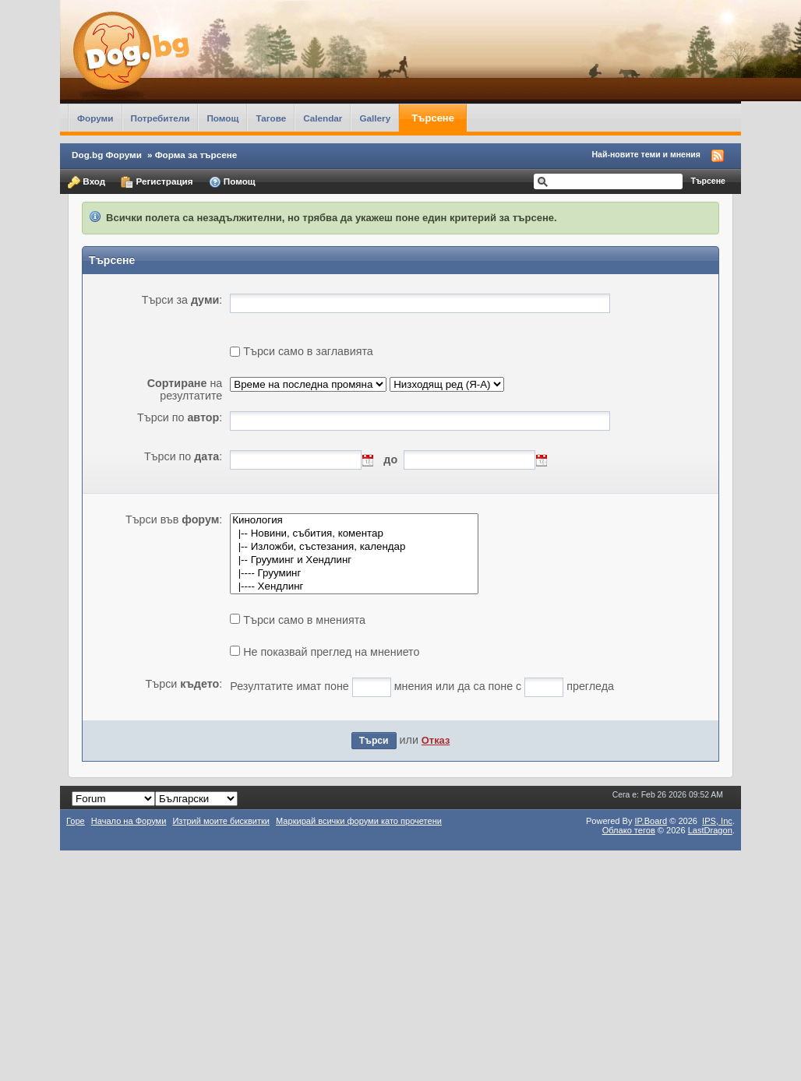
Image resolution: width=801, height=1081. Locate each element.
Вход (86, 182)
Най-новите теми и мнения (646, 154)
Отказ (436, 740)
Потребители (160, 118)
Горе (75, 821)
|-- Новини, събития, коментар (354, 533)
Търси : (184, 684)
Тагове (271, 118)
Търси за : (182, 300)
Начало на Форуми (129, 821)
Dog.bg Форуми (107, 155)
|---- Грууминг (354, 573)
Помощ (222, 118)
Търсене (432, 118)
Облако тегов (628, 830)
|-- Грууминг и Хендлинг (354, 560)
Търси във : (173, 519)
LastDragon (710, 830)
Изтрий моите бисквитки (221, 821)
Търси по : (179, 417)
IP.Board (651, 821)
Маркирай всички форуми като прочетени (359, 821)
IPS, (717, 821)
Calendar (322, 118)
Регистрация (156, 182)
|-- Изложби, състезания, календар (354, 547)
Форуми (95, 118)
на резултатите (185, 389)
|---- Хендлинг (354, 586)
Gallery (374, 118)
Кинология (354, 520)
